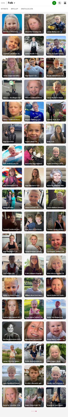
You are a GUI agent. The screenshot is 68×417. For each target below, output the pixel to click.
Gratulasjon (27, 9)
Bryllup (14, 9)
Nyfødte (4, 9)
